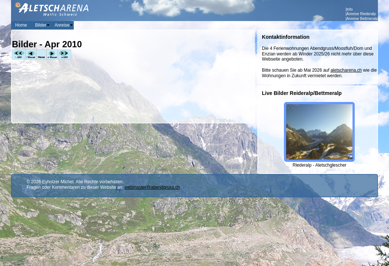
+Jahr (64, 54)
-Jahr (18, 54)
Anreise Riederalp (361, 14)
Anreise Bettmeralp (362, 19)
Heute (41, 54)
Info (350, 9)
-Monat (30, 54)
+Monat (52, 54)
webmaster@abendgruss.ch (152, 187)
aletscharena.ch (346, 70)
